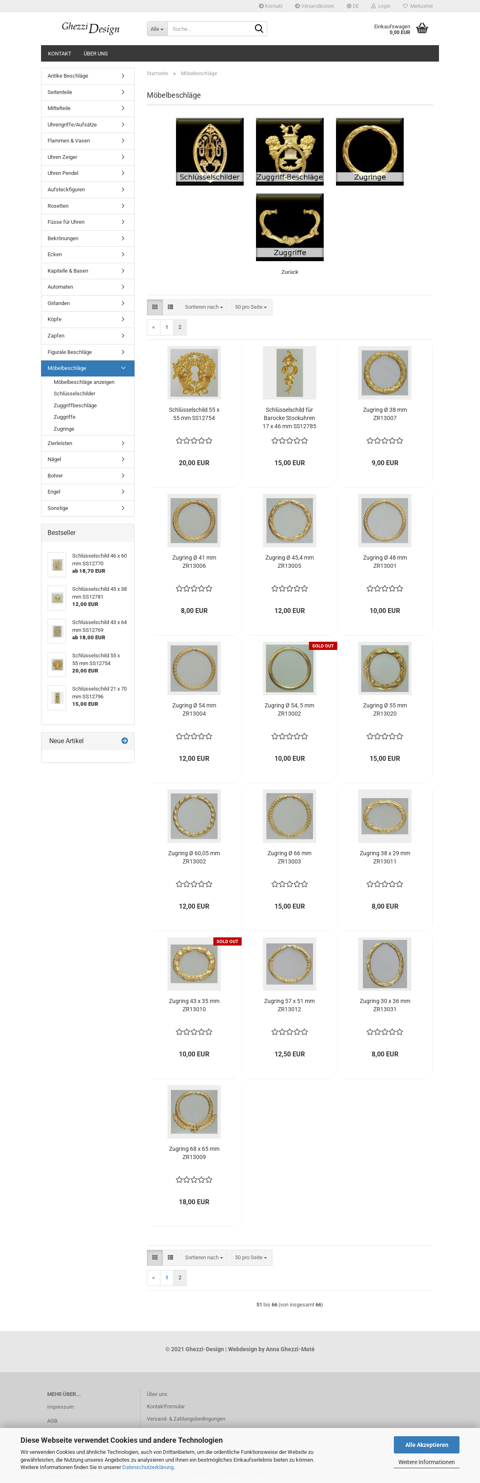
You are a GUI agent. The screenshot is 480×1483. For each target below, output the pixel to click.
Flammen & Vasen (69, 141)
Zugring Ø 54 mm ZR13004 (194, 709)
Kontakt (271, 6)
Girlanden (59, 303)
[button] (353, 6)
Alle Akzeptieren (426, 1445)
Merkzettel (418, 6)
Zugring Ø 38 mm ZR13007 (385, 413)
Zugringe (64, 429)
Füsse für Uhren (66, 222)
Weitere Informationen (426, 1462)
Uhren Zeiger (62, 157)
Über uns (96, 54)
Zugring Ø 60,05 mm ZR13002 (194, 857)
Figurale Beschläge (70, 352)
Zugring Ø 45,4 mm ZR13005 (289, 561)
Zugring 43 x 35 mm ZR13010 (194, 1005)
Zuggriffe (64, 417)
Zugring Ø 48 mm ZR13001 (385, 561)
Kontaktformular (166, 1406)
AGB (52, 1421)
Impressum (60, 1407)
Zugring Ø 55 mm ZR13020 (385, 709)
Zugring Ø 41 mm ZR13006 (194, 561)
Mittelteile (59, 108)
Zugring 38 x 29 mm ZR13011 (385, 857)
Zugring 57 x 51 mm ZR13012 (289, 1005)
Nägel (54, 459)
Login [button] (381, 6)
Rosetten (58, 206)
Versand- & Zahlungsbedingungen (186, 1419)
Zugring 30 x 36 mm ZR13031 (385, 1005)
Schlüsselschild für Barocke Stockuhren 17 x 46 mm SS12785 (289, 417)
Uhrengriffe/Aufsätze (72, 125)
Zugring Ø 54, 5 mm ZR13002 (289, 709)
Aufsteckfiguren (66, 189)
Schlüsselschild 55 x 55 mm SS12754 (194, 413)
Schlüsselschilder (74, 393)
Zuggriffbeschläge (75, 405)
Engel (54, 492)
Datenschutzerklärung (148, 1467)
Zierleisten (60, 443)
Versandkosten (314, 6)
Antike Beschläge (68, 76)
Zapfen (56, 336)
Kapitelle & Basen (68, 271)
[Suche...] (157, 28)
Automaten (60, 287)
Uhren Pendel (63, 173)
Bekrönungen (63, 238)
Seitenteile (60, 92)
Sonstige (58, 508)
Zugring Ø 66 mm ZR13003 (289, 857)
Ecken (55, 254)
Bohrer (55, 476)
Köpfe (55, 319)
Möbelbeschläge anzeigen (84, 382)
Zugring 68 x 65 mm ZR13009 (194, 1153)
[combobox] (204, 307)
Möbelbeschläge (67, 368)
